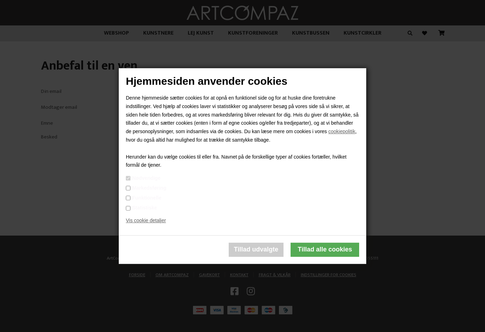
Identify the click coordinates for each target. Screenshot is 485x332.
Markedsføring (149, 188)
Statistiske (144, 208)
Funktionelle (146, 198)
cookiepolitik (341, 131)
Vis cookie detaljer (146, 220)
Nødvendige (146, 178)
